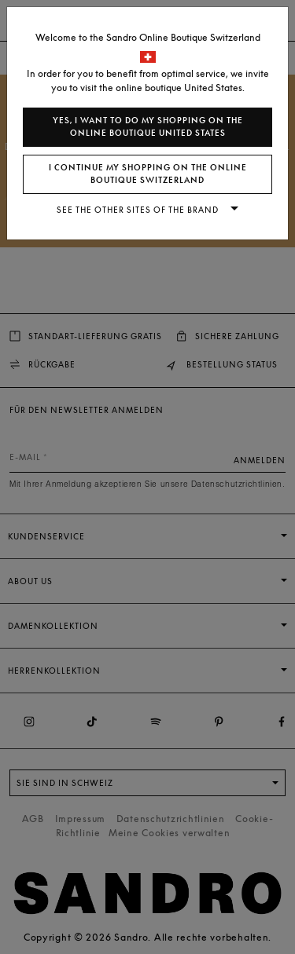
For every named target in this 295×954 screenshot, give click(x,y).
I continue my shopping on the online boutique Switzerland (148, 174)
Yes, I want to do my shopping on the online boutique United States (148, 126)
